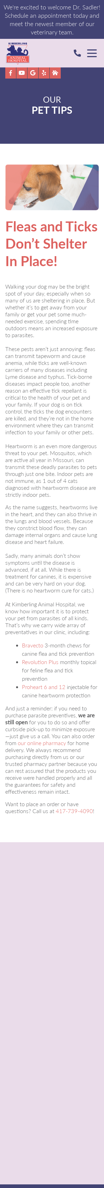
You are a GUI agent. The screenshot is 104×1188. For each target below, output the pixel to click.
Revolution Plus (40, 662)
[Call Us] (79, 53)
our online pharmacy (42, 743)
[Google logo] (33, 73)
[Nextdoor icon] (55, 73)
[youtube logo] (21, 73)
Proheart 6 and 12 (43, 687)
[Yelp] (44, 73)
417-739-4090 (74, 811)
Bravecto (32, 645)
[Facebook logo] (10, 73)
